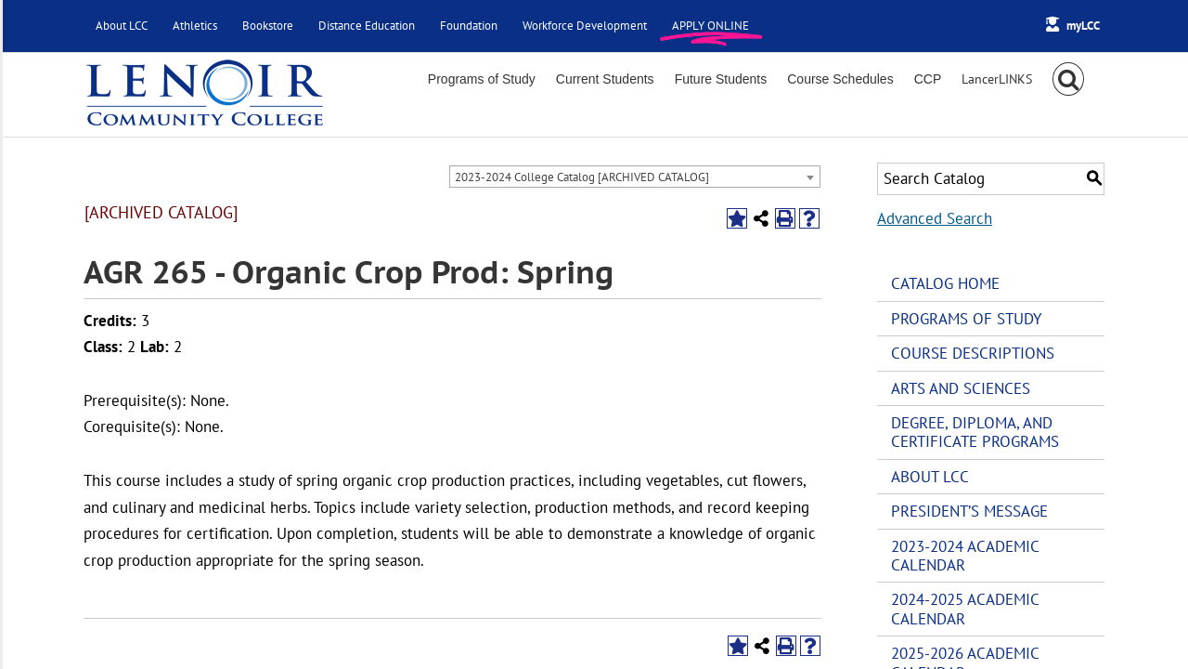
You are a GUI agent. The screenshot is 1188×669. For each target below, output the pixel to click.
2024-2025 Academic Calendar (965, 608)
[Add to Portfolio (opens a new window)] (737, 218)
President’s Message (969, 511)
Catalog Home (945, 283)
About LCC (930, 476)
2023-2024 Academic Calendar (965, 555)
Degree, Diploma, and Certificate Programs (975, 432)
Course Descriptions (972, 353)
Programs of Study (966, 318)
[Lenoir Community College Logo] (204, 95)
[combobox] (634, 176)
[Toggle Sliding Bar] (997, 79)
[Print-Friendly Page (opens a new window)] (785, 218)
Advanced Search (934, 218)
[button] (1068, 79)
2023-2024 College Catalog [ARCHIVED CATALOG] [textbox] (582, 177)
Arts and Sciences (960, 388)
